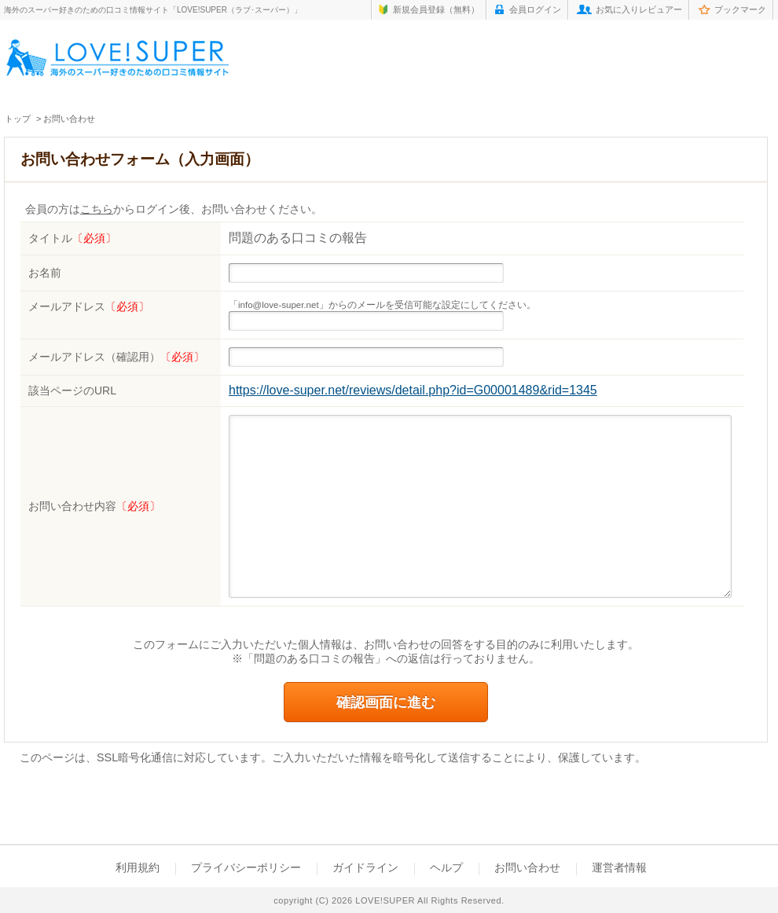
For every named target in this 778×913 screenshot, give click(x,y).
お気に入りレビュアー (639, 9)
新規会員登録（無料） (436, 9)
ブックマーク (740, 9)
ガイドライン (365, 867)
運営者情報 (619, 867)
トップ (18, 118)
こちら (96, 209)
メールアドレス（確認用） (116, 356)
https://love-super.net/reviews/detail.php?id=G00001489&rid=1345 (413, 390)
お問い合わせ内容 (94, 506)
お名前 (44, 272)
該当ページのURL (72, 390)
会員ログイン (535, 9)
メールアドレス (88, 306)
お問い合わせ (527, 867)
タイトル (72, 238)
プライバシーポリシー (246, 867)
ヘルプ (446, 867)
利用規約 (138, 867)
